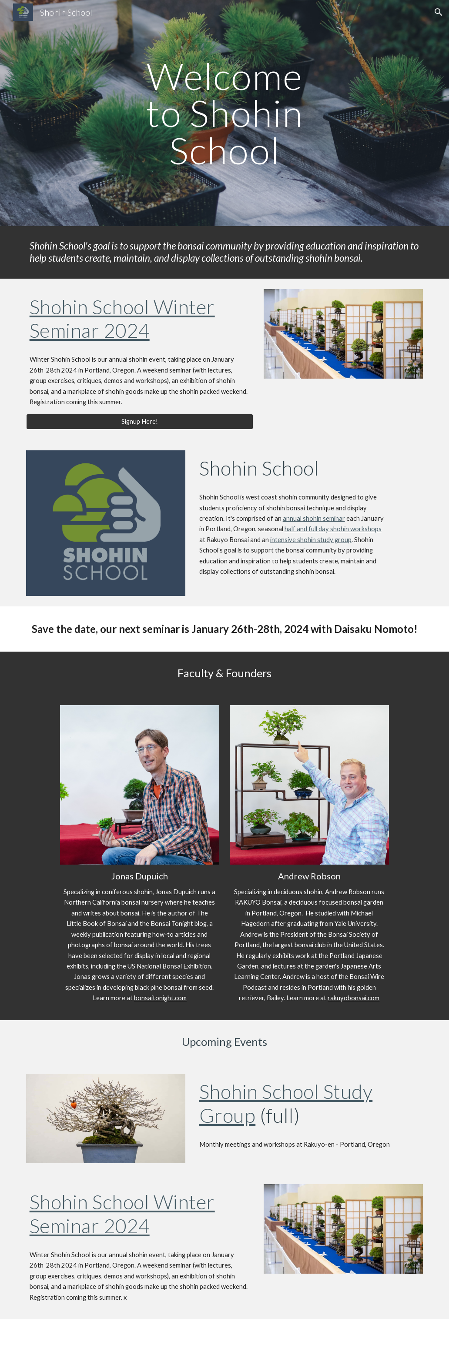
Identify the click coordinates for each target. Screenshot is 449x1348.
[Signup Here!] (140, 422)
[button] (438, 12)
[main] (225, 113)
